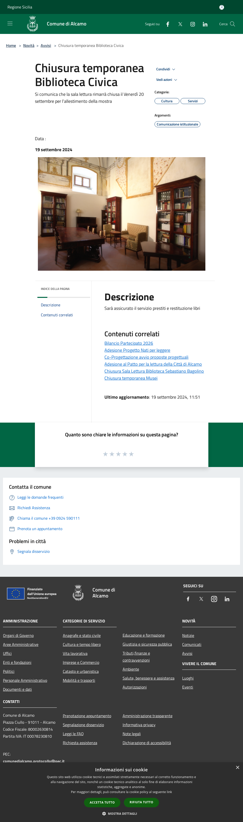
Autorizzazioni (135, 687)
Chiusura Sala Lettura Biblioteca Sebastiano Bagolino (154, 371)
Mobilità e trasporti (79, 680)
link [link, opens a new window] (169, 792)
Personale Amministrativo (25, 680)
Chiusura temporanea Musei (131, 378)
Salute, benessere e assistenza (148, 678)
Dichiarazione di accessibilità (147, 743)
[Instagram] (191, 23)
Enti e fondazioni (17, 662)
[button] (121, 813)
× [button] (237, 768)
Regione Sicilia (19, 7)
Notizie (188, 635)
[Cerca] (233, 24)
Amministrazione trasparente (147, 716)
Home (11, 45)
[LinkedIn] (203, 23)
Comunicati (191, 644)
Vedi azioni (167, 80)
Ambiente (131, 669)
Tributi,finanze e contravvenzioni (136, 656)
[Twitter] (178, 23)
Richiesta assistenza (80, 743)
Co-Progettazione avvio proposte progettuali (146, 357)
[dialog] (121, 792)
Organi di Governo (18, 635)
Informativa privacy (139, 725)
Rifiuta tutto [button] (141, 802)
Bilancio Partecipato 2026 (128, 343)
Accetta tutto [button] (102, 802)
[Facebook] (166, 23)
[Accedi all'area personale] (222, 7)
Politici (8, 671)
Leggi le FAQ (73, 734)
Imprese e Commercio (81, 662)
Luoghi (188, 678)
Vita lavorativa (75, 653)
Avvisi (46, 45)
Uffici (7, 653)
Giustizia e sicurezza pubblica (147, 644)
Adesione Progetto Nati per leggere (137, 350)
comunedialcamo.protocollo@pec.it (34, 761)
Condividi (166, 69)
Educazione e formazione (144, 635)
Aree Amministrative (20, 644)
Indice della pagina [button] (55, 288)
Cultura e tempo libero (82, 644)
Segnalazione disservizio (83, 725)
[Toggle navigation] (10, 23)
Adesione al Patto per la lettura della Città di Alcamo (153, 364)
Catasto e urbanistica (81, 671)
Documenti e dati (17, 689)
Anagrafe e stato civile (82, 635)
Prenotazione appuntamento (87, 716)
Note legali (132, 734)
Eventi (187, 687)
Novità (28, 45)
